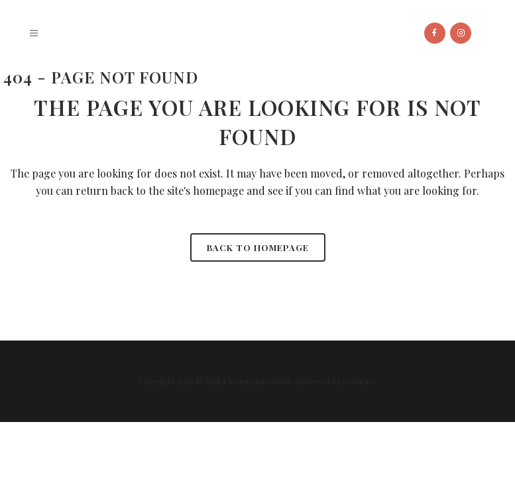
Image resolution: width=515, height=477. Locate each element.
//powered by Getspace (335, 381)
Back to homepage (258, 247)
